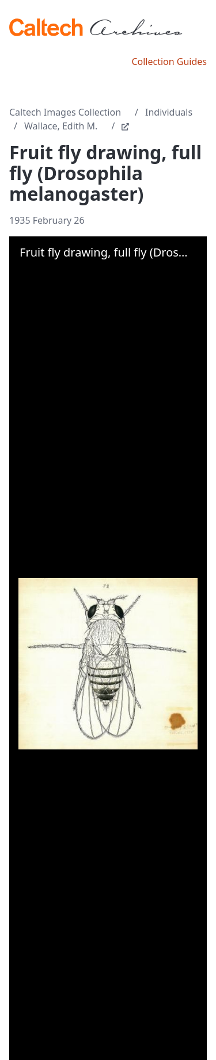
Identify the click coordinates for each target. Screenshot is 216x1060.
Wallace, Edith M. (60, 126)
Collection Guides (169, 61)
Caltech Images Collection (65, 112)
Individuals (168, 112)
